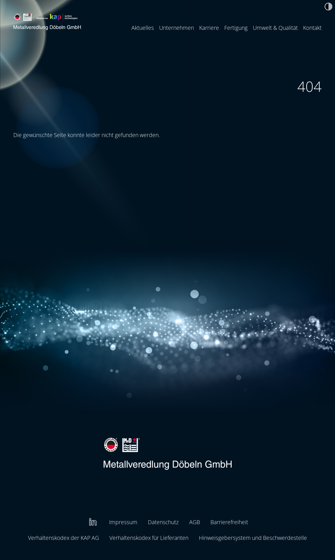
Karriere (209, 27)
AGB (194, 522)
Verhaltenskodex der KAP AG (63, 537)
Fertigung (236, 27)
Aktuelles (142, 27)
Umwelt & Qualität (275, 27)
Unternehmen (176, 27)
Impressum (123, 522)
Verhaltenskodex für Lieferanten (148, 537)
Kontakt (312, 27)
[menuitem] (142, 28)
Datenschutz (163, 522)
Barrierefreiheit (229, 522)
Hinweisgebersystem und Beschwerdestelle (253, 537)
